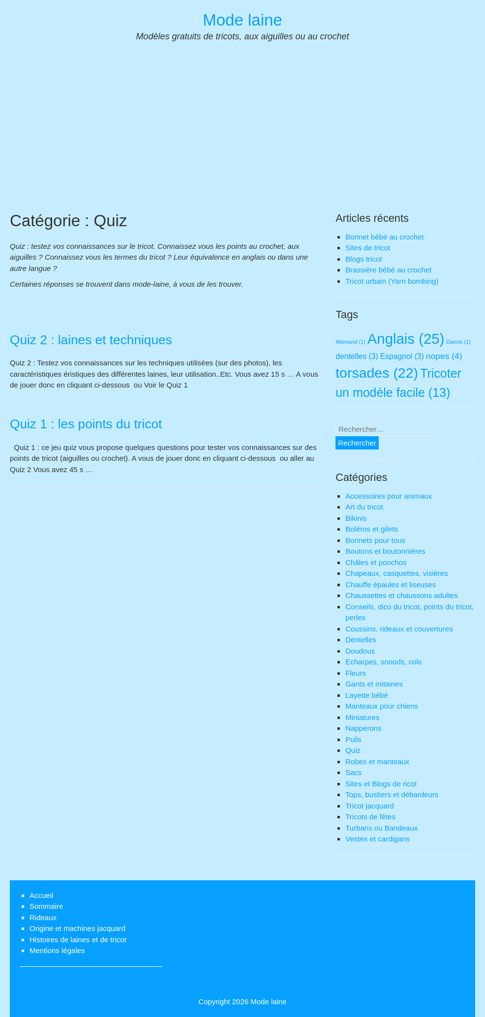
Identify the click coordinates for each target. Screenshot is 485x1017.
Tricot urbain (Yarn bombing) (391, 281)
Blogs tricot (363, 259)
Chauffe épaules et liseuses (390, 584)
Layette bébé (366, 695)
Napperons (363, 728)
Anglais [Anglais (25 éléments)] (406, 338)
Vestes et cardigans (377, 839)
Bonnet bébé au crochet (384, 237)
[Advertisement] (242, 137)
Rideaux (43, 917)
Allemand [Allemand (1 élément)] (350, 342)
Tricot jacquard (369, 806)
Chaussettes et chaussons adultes (401, 595)
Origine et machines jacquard (77, 928)
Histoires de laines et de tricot (78, 939)
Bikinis (355, 518)
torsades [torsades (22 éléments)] (376, 373)
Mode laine (242, 20)
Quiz (353, 750)
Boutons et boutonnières (385, 551)
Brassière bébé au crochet (388, 270)
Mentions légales (57, 950)
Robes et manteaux (377, 761)
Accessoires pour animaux (388, 496)
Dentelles (360, 639)
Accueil (41, 895)
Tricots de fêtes (370, 816)
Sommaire (46, 906)
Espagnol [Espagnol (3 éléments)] (402, 356)
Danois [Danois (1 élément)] (458, 342)
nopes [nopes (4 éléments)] (444, 356)
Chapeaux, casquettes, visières (396, 573)
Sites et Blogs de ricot (381, 783)
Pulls (353, 739)
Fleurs (355, 673)
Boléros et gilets (371, 529)
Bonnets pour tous (375, 540)
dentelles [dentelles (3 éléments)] (356, 356)
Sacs (353, 772)
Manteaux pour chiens (381, 706)
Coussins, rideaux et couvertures (399, 629)
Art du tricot (364, 507)
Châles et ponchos (375, 562)
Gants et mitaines (374, 684)
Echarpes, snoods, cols (383, 662)
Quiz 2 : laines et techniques (91, 339)
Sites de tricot (367, 247)
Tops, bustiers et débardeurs (391, 794)
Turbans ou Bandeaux (381, 828)
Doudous (360, 651)
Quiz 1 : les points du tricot (86, 424)
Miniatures (362, 717)
